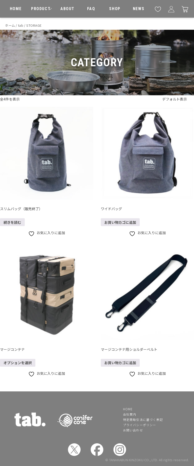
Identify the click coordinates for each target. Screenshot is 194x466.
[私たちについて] (67, 8)
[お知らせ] (138, 8)
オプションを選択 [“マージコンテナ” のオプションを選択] (18, 362)
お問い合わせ (133, 430)
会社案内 (129, 414)
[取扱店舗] (115, 8)
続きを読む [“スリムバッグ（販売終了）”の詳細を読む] (12, 222)
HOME (128, 409)
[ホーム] (15, 8)
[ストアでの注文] (178, 99)
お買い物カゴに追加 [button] (120, 222)
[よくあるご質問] (91, 8)
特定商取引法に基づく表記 (143, 419)
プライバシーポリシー (139, 425)
